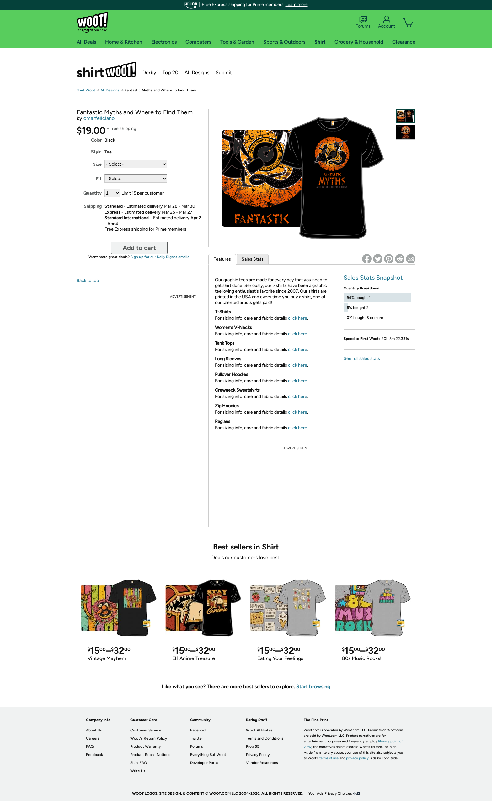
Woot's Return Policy (148, 738)
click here (297, 318)
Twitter (196, 738)
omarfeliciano (99, 118)
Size (97, 164)
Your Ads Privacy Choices (330, 793)
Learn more (297, 4)
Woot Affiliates (259, 730)
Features (222, 259)
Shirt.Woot (106, 69)
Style (96, 151)
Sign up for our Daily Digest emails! (160, 257)
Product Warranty (145, 746)
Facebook (198, 730)
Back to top (88, 280)
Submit (224, 72)
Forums (363, 22)
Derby (149, 72)
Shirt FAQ (138, 763)
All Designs (196, 72)
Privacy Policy (258, 754)
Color (96, 140)
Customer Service (145, 730)
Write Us (137, 771)
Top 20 (170, 72)
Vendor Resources (262, 763)
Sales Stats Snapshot (373, 277)
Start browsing (313, 686)
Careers (92, 738)
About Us (94, 730)
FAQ (90, 746)
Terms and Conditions (265, 738)
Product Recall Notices (150, 754)
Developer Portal (204, 763)
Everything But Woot (208, 754)
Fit (99, 178)
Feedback (94, 754)
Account (386, 22)
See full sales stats (362, 358)
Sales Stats (253, 259)
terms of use (329, 758)
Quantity (92, 193)
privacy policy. (357, 758)
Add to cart (139, 248)
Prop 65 (252, 746)
